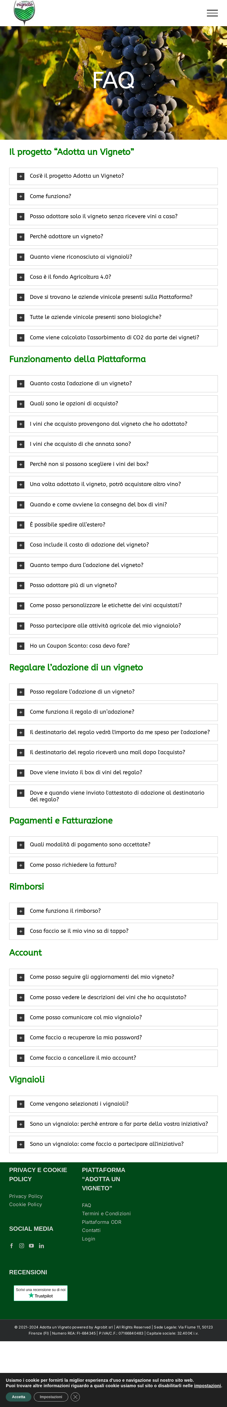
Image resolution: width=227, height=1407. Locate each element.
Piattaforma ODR (102, 1222)
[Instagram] (21, 1245)
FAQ (86, 1205)
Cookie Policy (25, 1204)
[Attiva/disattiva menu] (212, 13)
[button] (113, 176)
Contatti (91, 1230)
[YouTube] (31, 1245)
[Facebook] (11, 1245)
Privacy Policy (26, 1196)
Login (88, 1239)
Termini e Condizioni (106, 1213)
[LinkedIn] (41, 1245)
